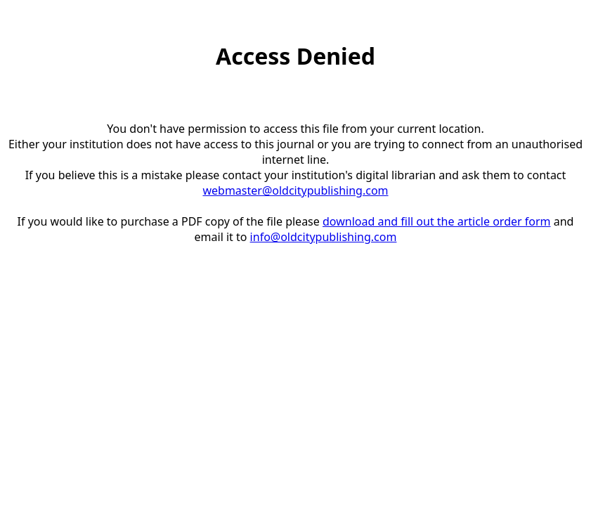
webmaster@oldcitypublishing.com (295, 190)
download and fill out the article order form (437, 221)
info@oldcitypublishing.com (323, 237)
